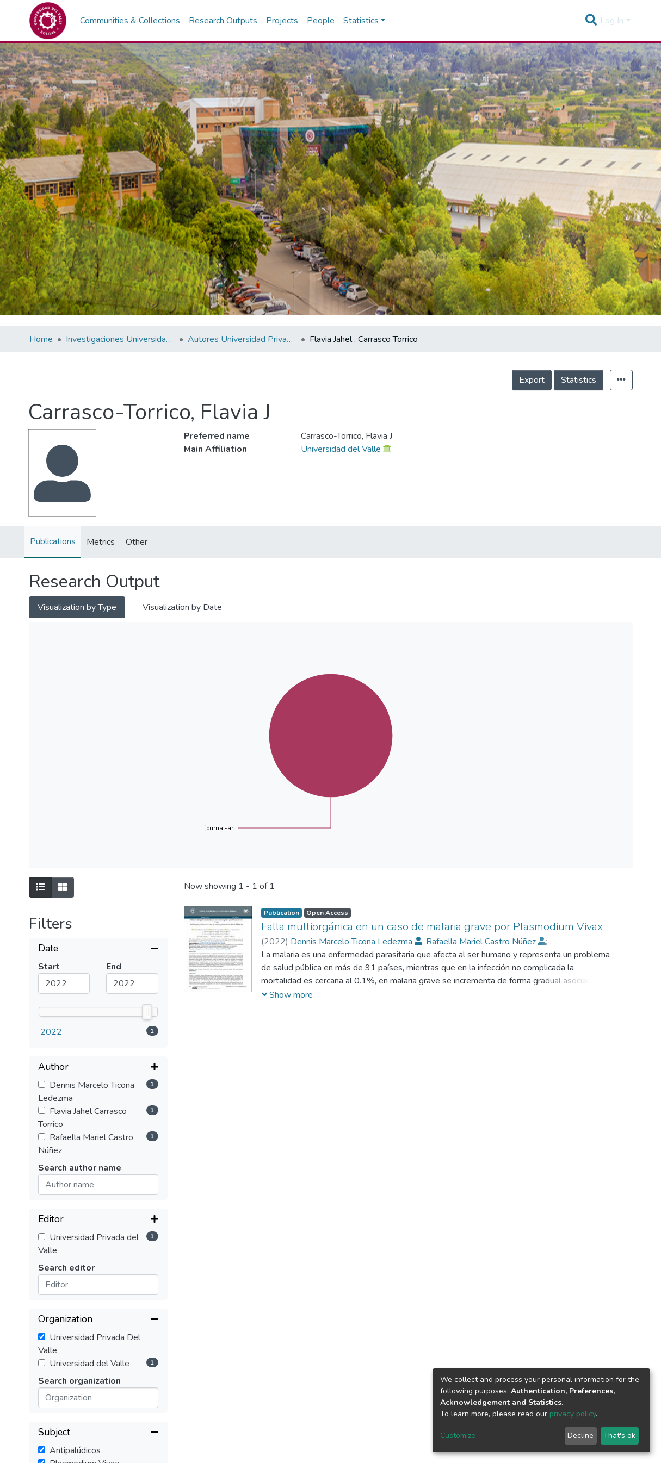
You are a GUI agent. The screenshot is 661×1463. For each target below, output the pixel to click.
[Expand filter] (98, 1067)
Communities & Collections (130, 21)
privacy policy (572, 1414)
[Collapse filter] (98, 949)
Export (532, 380)
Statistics (578, 380)
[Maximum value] (132, 983)
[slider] (147, 1011)
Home (41, 339)
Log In (611, 21)
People (321, 21)
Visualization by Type (77, 607)
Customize (457, 1435)
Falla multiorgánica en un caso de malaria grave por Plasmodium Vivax (432, 926)
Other (136, 542)
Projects (282, 21)
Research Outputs (223, 21)
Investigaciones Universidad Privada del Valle (120, 339)
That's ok (619, 1435)
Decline (580, 1435)
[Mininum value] (64, 983)
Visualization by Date (182, 607)
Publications (53, 541)
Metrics (101, 542)
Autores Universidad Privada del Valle (242, 339)
